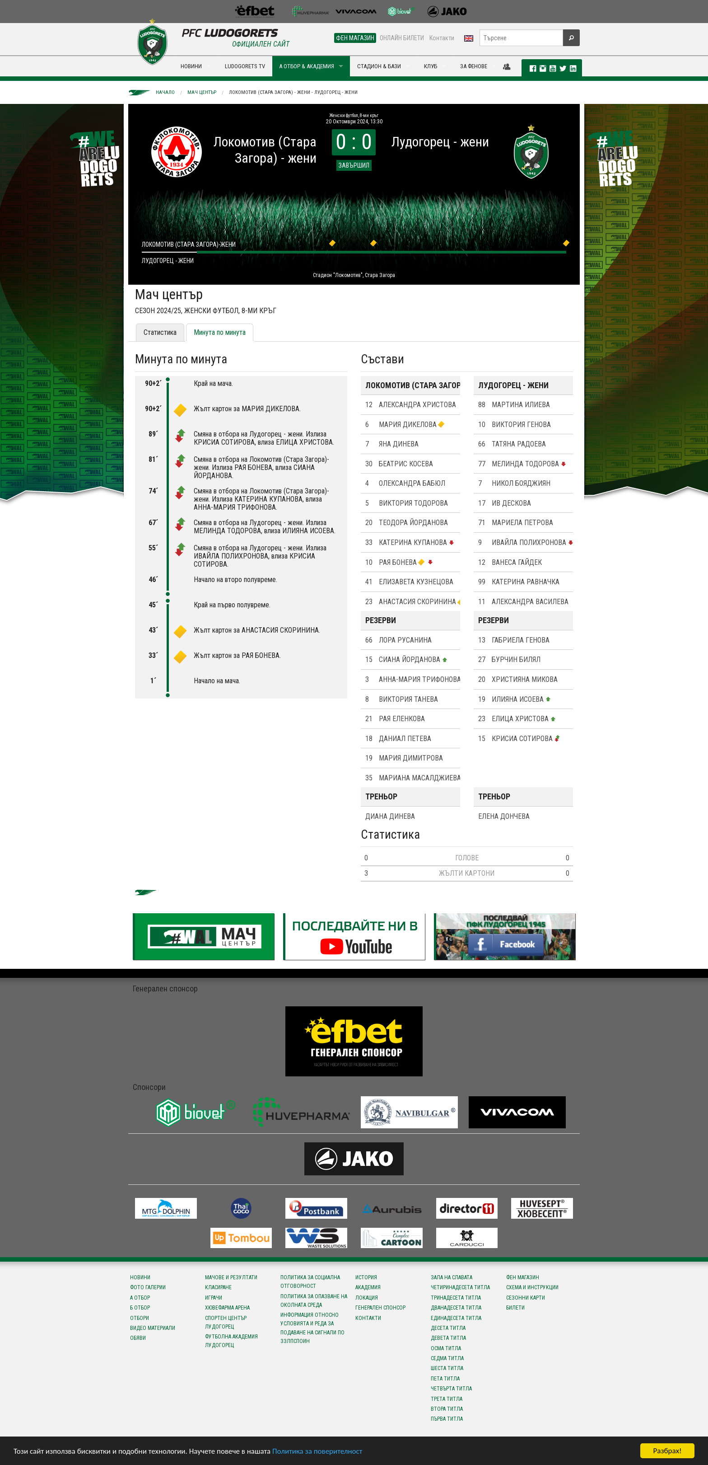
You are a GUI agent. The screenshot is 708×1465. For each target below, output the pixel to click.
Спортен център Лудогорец (226, 1322)
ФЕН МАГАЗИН (355, 38)
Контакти (441, 38)
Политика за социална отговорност (310, 1281)
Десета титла (448, 1328)
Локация (366, 1298)
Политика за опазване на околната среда (313, 1300)
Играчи (213, 1298)
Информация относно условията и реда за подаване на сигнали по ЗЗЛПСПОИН (312, 1328)
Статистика (160, 332)
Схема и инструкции (532, 1287)
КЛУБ (430, 66)
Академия (368, 1287)
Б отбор (140, 1308)
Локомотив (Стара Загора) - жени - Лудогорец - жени (293, 92)
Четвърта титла (451, 1388)
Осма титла (446, 1348)
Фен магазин (522, 1277)
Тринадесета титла (456, 1298)
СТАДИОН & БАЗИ (379, 66)
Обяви (138, 1338)
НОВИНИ (191, 66)
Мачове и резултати (231, 1277)
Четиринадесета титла (460, 1287)
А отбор (140, 1298)
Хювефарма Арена (227, 1308)
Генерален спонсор (380, 1308)
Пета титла (445, 1379)
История (366, 1277)
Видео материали (152, 1328)
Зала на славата (451, 1277)
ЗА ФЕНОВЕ (473, 66)
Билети (515, 1308)
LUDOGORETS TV (245, 66)
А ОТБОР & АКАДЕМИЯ (306, 66)
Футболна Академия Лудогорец (231, 1341)
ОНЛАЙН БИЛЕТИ (402, 38)
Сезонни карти (525, 1298)
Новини (140, 1277)
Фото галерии (148, 1287)
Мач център (201, 92)
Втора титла (447, 1409)
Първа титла (447, 1419)
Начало (165, 92)
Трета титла (446, 1399)
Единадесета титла (456, 1318)
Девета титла (448, 1338)
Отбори (139, 1318)
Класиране (218, 1287)
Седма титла (447, 1358)
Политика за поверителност (317, 1452)
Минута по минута (220, 332)
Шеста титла (447, 1368)
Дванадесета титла (456, 1308)
